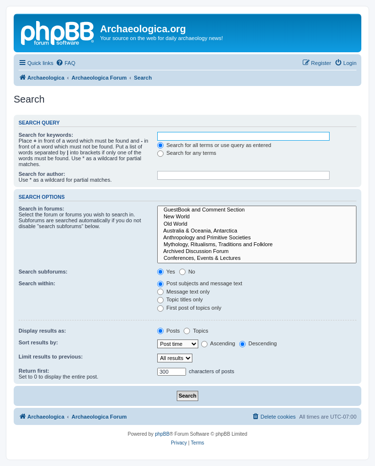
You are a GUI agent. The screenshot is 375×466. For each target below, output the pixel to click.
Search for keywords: (46, 135)
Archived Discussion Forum (256, 251)
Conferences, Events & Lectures (256, 258)
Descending (258, 343)
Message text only (183, 292)
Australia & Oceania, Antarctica (256, 231)
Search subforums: (43, 272)
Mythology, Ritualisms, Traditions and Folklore (256, 244)
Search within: (37, 283)
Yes (166, 272)
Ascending (218, 343)
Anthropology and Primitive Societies (256, 237)
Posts (168, 331)
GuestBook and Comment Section (256, 210)
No (187, 272)
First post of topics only (189, 308)
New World (256, 216)
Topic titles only (180, 299)
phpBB (162, 434)
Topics (196, 331)
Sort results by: (38, 342)
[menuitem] (65, 63)
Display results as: (42, 331)
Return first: (34, 371)
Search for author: (42, 174)
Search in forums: (41, 209)
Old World (256, 224)
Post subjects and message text (199, 283)
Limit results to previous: (51, 357)
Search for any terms (186, 153)
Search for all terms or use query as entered (214, 145)
